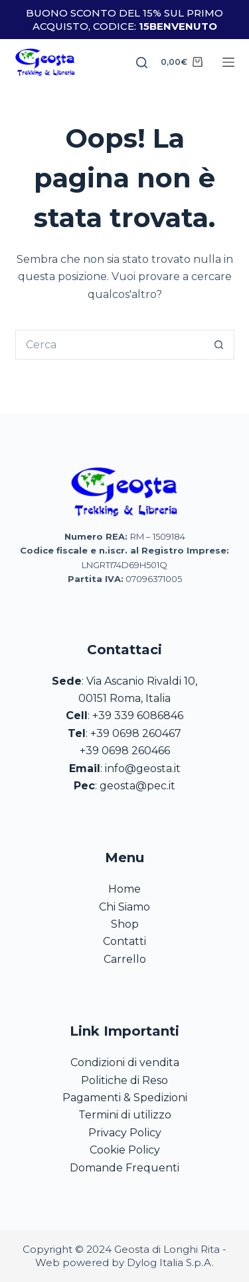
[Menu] (228, 62)
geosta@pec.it (137, 785)
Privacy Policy (124, 1132)
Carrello (125, 959)
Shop (125, 924)
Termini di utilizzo (124, 1115)
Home (124, 889)
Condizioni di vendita (124, 1062)
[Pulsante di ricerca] (219, 345)
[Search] (141, 62)
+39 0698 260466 (125, 750)
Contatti (124, 941)
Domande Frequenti (124, 1167)
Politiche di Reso (124, 1080)
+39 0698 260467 (135, 733)
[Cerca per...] (110, 345)
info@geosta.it (143, 768)
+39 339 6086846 (137, 715)
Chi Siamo (124, 907)
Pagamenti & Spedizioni (124, 1097)
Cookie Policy (125, 1150)
